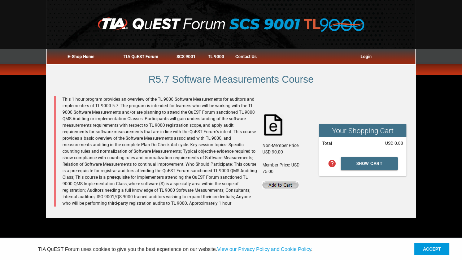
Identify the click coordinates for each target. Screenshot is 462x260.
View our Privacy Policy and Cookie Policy (264, 249)
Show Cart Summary (369, 165)
